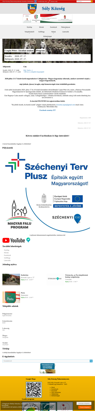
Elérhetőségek (47, 36)
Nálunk (53, 32)
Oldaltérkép (54, 394)
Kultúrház (24, 275)
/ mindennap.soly (40, 1)
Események (53, 27)
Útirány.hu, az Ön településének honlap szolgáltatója (76, 276)
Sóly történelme (56, 392)
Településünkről (29, 32)
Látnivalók (65, 32)
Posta (23, 293)
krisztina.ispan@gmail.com (66, 105)
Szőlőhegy (41, 32)
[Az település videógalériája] (16, 242)
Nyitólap (29, 27)
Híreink (41, 27)
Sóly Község (53, 8)
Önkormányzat (65, 27)
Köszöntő (54, 390)
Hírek (53, 387)
